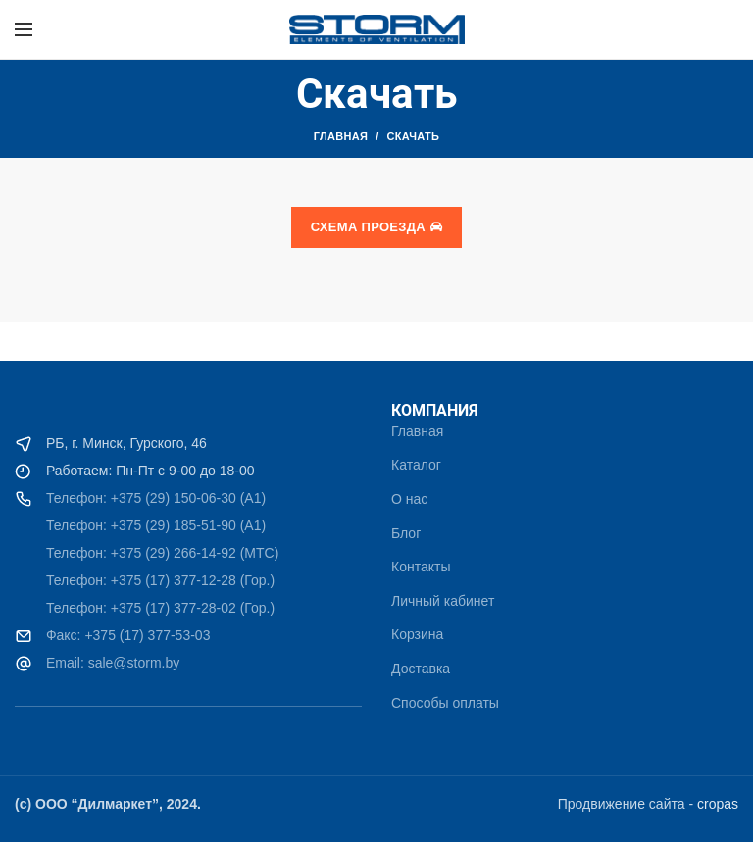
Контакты (420, 566)
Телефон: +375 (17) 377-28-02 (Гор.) (160, 608)
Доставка (420, 668)
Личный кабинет (442, 601)
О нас (409, 499)
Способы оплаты (445, 703)
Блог (406, 533)
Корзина (417, 634)
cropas (717, 804)
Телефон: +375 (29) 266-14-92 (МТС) (162, 553)
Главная (341, 136)
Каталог (416, 464)
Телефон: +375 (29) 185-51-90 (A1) (156, 525)
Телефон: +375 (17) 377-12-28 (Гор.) (160, 580)
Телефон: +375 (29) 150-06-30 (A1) (156, 498)
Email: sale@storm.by (110, 662)
